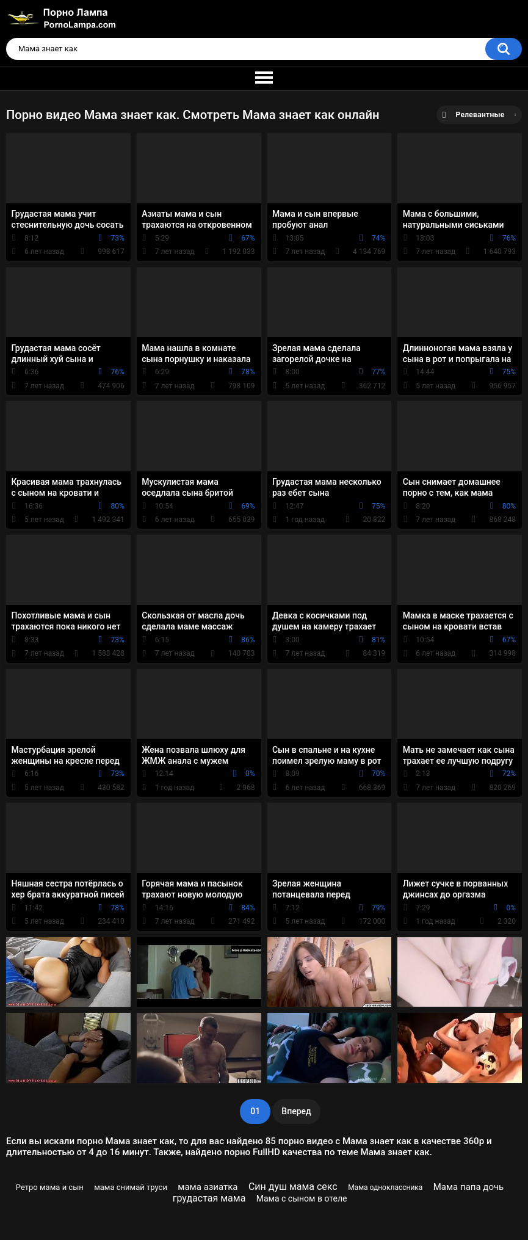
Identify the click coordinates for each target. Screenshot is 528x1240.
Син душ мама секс (293, 1186)
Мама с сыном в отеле (301, 1198)
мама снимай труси (130, 1187)
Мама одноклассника (385, 1187)
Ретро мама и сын (50, 1187)
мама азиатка (207, 1186)
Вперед (296, 1111)
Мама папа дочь (468, 1186)
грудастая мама (209, 1198)
